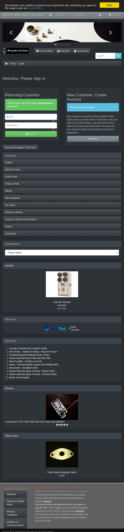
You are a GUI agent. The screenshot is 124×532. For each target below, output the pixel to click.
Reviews (9, 388)
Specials (9, 265)
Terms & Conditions (12, 513)
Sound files (10, 233)
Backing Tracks (13, 169)
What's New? (11, 435)
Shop (13, 63)
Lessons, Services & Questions (20, 219)
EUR (62, 15)
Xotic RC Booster (62, 302)
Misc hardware (12, 198)
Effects (8, 191)
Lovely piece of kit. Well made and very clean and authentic (35, 421)
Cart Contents (44, 51)
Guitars (8, 162)
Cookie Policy (35, 8)
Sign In (31, 134)
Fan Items (10, 205)
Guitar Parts (11, 176)
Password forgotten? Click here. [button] (20, 147)
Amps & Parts (12, 184)
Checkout (63, 51)
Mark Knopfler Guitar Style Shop (23, 15)
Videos (8, 226)
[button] (11, 32)
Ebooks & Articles (14, 212)
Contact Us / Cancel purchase (15, 523)
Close (109, 5)
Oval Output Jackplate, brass (62, 472)
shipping (47, 501)
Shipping (11, 494)
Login (21, 63)
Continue (93, 139)
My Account (81, 51)
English (78, 15)
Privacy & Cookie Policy (15, 503)
